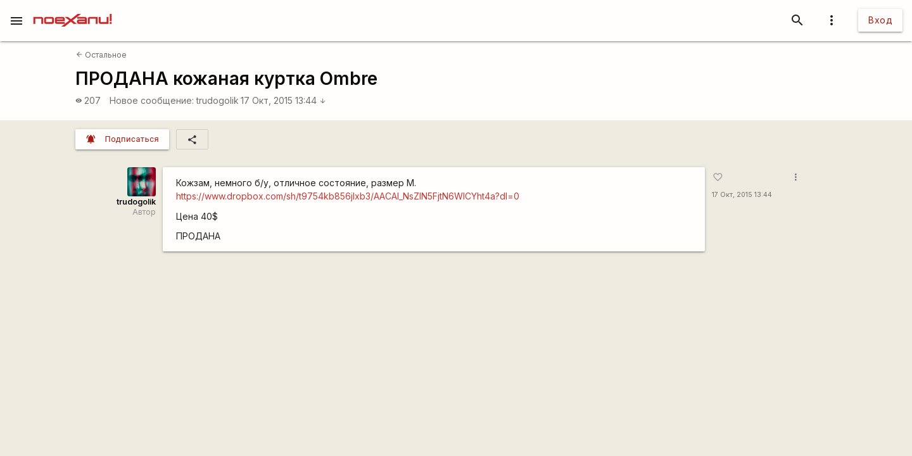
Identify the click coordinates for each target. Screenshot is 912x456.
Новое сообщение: (152, 100)
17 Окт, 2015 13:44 (283, 100)
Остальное (101, 55)
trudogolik (217, 100)
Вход (880, 20)
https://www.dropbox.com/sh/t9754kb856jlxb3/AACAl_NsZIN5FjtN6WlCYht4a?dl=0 (347, 196)
